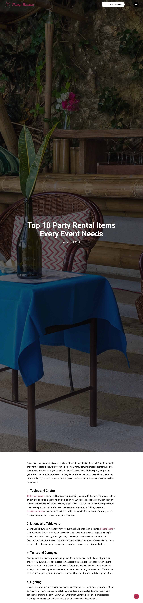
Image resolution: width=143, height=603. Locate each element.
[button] (136, 4)
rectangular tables (35, 511)
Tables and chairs (35, 496)
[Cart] (129, 4)
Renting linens (106, 528)
